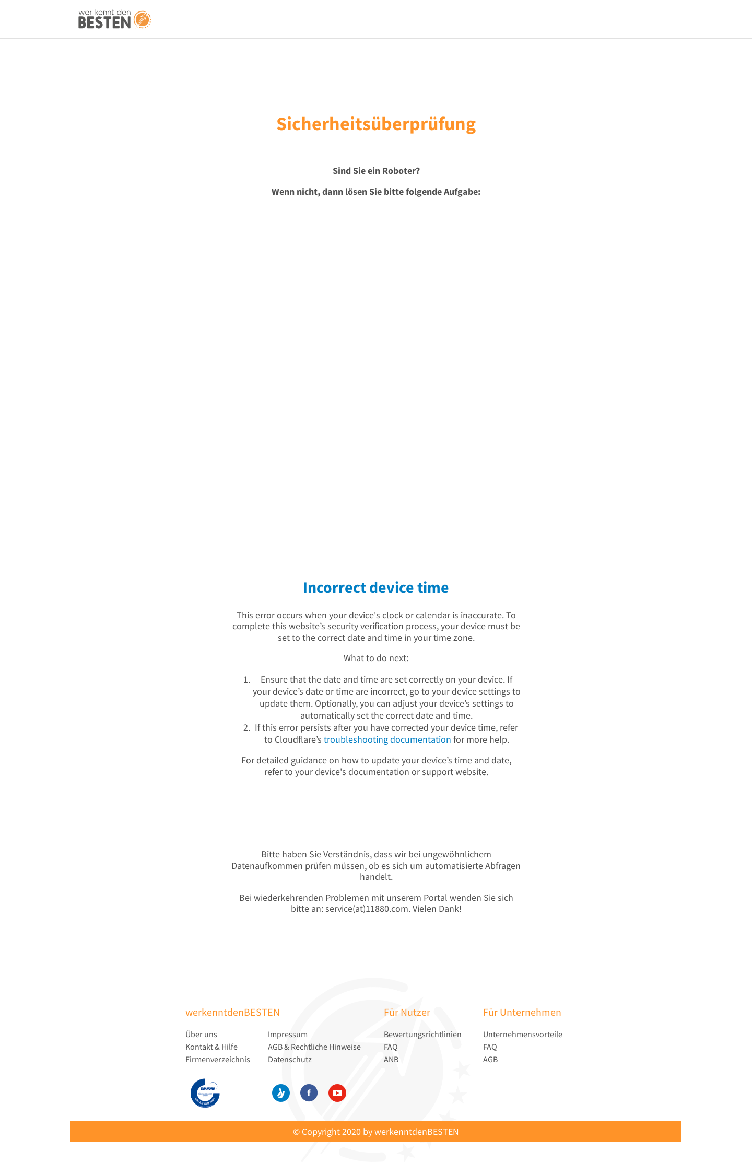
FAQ (391, 1046)
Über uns (201, 1034)
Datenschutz (290, 1059)
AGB (490, 1059)
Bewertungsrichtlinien (423, 1034)
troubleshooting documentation (387, 739)
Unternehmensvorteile (522, 1034)
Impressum (288, 1034)
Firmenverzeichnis (217, 1059)
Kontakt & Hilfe (211, 1046)
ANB (391, 1059)
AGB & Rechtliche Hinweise (314, 1046)
